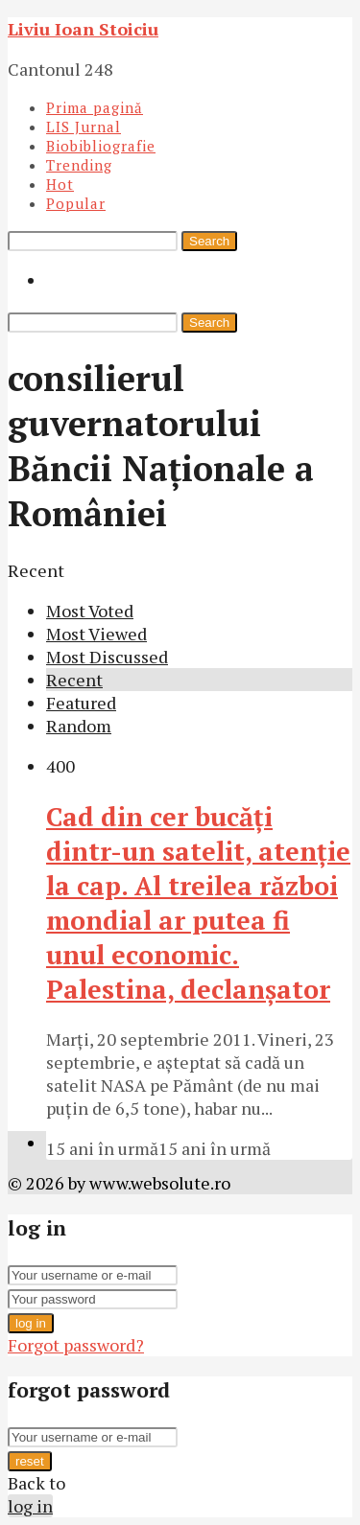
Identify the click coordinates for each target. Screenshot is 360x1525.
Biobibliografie (101, 145)
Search (209, 241)
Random (78, 725)
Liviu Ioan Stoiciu (83, 28)
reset (29, 1461)
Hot (60, 184)
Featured (81, 702)
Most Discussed (107, 656)
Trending (79, 164)
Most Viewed (96, 633)
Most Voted (89, 610)
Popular (76, 203)
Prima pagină (94, 107)
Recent (74, 679)
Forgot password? (76, 1344)
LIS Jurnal (83, 126)
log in (30, 1323)
